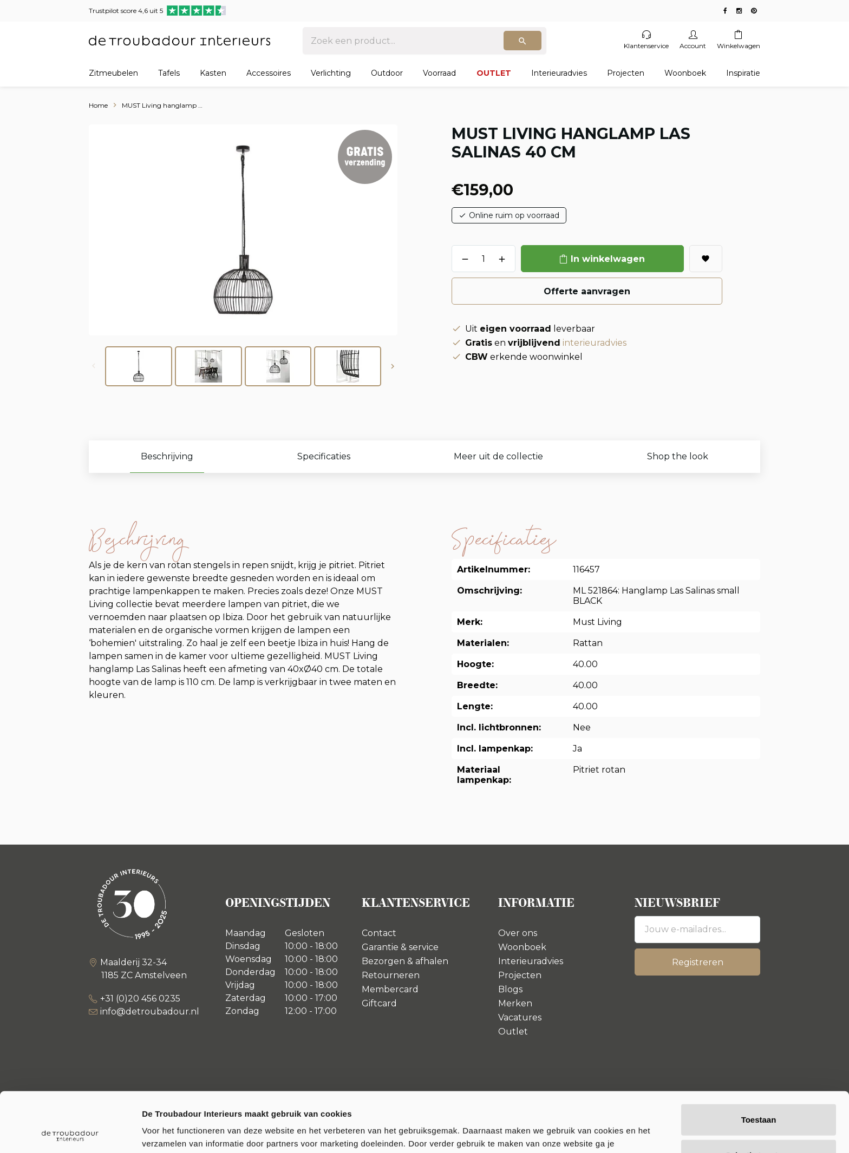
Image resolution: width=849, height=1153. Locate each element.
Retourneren (391, 975)
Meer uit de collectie (498, 456)
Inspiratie (743, 73)
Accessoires (268, 73)
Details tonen (585, 1131)
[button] (392, 366)
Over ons (517, 933)
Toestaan (758, 1059)
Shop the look (677, 456)
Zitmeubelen (113, 73)
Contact (379, 933)
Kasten (213, 73)
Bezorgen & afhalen (405, 961)
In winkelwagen (608, 259)
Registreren (697, 962)
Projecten (625, 73)
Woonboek (685, 73)
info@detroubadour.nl (149, 1011)
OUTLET (493, 73)
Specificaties (323, 456)
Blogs (510, 989)
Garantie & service (400, 947)
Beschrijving (167, 456)
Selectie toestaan (759, 1095)
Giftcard (379, 1003)
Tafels (169, 73)
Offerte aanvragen (587, 291)
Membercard (390, 989)
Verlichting (331, 73)
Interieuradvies (559, 73)
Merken (515, 1003)
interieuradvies (594, 343)
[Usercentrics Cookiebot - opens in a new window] (70, 1132)
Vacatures (519, 1017)
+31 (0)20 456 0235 (140, 998)
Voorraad (439, 73)
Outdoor (387, 73)
